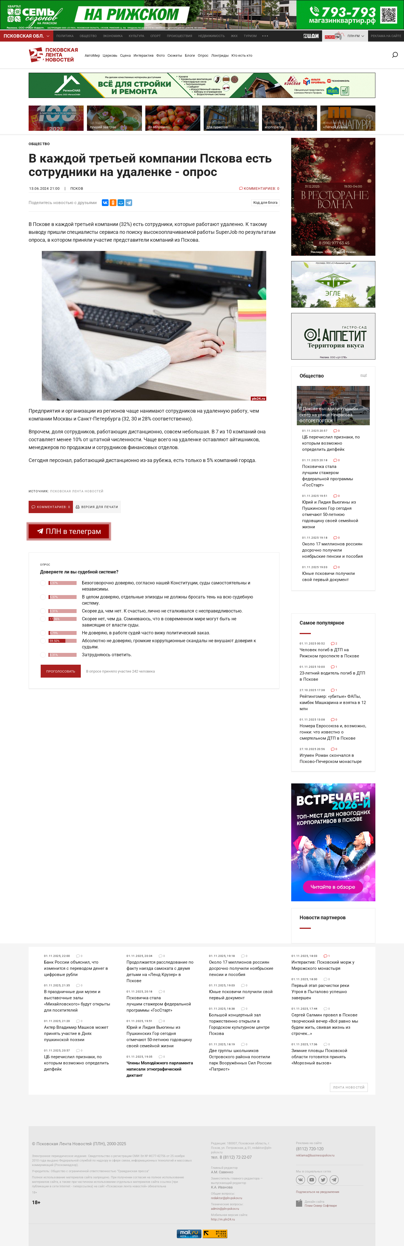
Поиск (397, 55)
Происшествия (179, 36)
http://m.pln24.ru (223, 1219)
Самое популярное (322, 623)
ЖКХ (234, 36)
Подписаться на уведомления (317, 1192)
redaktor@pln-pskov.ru (226, 1198)
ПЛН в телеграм (68, 531)
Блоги (190, 55)
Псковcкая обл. (24, 36)
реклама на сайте (386, 36)
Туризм (250, 36)
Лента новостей (349, 1087)
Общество (88, 36)
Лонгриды (220, 55)
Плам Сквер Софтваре (321, 1206)
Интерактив (143, 55)
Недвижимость (211, 36)
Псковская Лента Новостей (77, 491)
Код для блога (265, 202)
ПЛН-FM (354, 36)
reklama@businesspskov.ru (315, 1155)
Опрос (203, 55)
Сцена (125, 55)
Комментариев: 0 (53, 507)
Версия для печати (99, 507)
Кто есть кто (241, 55)
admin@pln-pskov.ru (225, 1209)
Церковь (110, 55)
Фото (160, 55)
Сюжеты (174, 55)
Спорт (155, 36)
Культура (136, 36)
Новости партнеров (323, 917)
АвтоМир (92, 55)
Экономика (113, 36)
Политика (65, 36)
